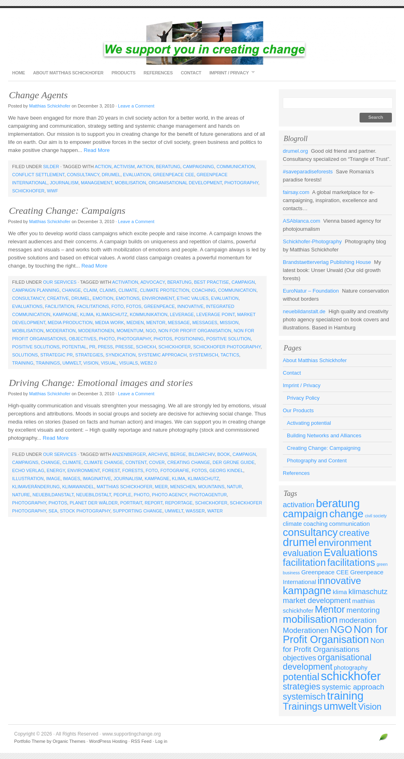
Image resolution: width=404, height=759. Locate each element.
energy (56, 470)
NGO (151, 330)
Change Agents (38, 95)
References (158, 72)
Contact (191, 72)
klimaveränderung (36, 486)
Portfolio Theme (29, 741)
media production (70, 322)
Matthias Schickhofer (49, 105)
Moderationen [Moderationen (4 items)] (305, 630)
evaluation (136, 174)
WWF (52, 190)
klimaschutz (111, 314)
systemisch (203, 354)
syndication (120, 354)
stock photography (85, 510)
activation (125, 282)
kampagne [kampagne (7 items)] (307, 590)
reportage (178, 502)
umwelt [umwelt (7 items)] (340, 706)
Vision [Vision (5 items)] (369, 707)
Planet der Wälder (93, 502)
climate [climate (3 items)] (292, 523)
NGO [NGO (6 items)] (341, 629)
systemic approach (162, 354)
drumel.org (295, 151)
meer (161, 486)
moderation (61, 330)
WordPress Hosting (108, 741)
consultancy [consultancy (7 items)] (310, 532)
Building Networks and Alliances (324, 435)
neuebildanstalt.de (304, 311)
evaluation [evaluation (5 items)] (302, 553)
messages (204, 322)
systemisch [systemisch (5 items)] (304, 697)
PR (92, 346)
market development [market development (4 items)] (317, 600)
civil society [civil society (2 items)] (376, 515)
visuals (128, 363)
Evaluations (27, 306)
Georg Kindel (226, 470)
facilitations (93, 306)
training (23, 363)
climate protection (164, 290)
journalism (64, 182)
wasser (195, 510)
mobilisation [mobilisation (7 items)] (310, 619)
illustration (28, 478)
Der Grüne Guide (234, 462)
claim (90, 290)
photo (107, 338)
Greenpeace (159, 306)
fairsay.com (296, 192)
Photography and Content (317, 461)
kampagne (65, 314)
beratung (168, 166)
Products (123, 72)
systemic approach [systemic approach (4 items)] (353, 687)
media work (109, 322)
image (53, 478)
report (153, 502)
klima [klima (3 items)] (340, 591)
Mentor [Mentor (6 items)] (330, 609)
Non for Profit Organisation (194, 330)
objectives (82, 338)
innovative (190, 306)
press (105, 346)
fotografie (174, 470)
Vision (90, 363)
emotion (103, 298)
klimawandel (78, 486)
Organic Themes (69, 741)
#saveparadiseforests (308, 172)
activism (124, 166)
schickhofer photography (227, 346)
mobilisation (130, 182)
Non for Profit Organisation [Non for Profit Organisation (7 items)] (335, 634)
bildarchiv (202, 454)
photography (241, 182)
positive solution (228, 338)
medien (135, 322)
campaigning (198, 166)
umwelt (72, 363)
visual (109, 363)
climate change (103, 462)
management (96, 182)
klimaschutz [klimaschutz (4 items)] (367, 591)
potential (74, 346)
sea (52, 510)
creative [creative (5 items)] (354, 533)
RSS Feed (141, 741)
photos (163, 338)
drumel (111, 174)
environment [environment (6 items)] (345, 542)
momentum (130, 330)
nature (21, 494)
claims (107, 290)
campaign (243, 282)
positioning (189, 338)
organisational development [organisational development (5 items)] (327, 662)
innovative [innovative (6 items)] (339, 580)
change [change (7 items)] (346, 513)
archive (158, 454)
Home (18, 72)
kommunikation (148, 314)
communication (236, 166)
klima (86, 314)
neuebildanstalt (53, 494)
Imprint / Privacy (230, 72)
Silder (51, 166)
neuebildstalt (93, 494)
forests (132, 470)
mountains (211, 486)
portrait (131, 502)
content (136, 462)
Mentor (155, 322)
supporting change (137, 510)
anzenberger (129, 454)
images (71, 478)
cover (157, 462)
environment (158, 298)
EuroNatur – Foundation (311, 291)
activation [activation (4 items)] (298, 504)
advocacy (152, 282)
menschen (183, 486)
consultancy (83, 174)
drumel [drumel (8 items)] (300, 542)
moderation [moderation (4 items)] (358, 620)
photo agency (169, 494)
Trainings (48, 363)
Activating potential (309, 423)
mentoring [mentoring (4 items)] (362, 610)
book (223, 454)
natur (234, 486)
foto (118, 306)
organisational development (185, 182)
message (179, 322)
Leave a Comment (136, 105)
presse (125, 346)
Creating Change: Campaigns (67, 210)
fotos (133, 306)
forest (111, 470)
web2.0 (149, 363)
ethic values (193, 298)
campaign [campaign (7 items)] (305, 513)
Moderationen (96, 330)
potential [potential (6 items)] (301, 676)
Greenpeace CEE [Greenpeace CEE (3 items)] (325, 572)
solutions (25, 354)
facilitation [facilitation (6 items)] (304, 562)
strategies (89, 354)
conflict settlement (38, 174)
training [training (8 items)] (345, 695)
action (103, 166)
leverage (182, 314)
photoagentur (208, 494)
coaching (203, 290)
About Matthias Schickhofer (68, 72)
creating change (188, 462)
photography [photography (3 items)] (350, 667)
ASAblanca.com (301, 221)
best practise (211, 282)
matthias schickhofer (124, 486)
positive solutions (35, 346)
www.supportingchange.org (202, 40)
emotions (128, 298)
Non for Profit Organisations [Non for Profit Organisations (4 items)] (333, 645)
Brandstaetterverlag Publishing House (327, 262)
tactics (230, 354)
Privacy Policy (303, 398)
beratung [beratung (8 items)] (338, 503)
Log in (161, 741)
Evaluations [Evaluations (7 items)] (350, 552)
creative (58, 298)
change (71, 290)
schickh (146, 346)
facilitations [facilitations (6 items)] (351, 562)
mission (229, 322)
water (215, 510)
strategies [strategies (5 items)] (301, 687)
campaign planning (35, 290)
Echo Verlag (28, 470)
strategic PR (56, 354)
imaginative (97, 478)
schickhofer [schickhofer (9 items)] (351, 676)
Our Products (298, 410)
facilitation (59, 306)
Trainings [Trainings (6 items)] (302, 706)
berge (178, 454)
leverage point (215, 314)
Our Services (59, 282)
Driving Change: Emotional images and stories (101, 382)
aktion (145, 166)
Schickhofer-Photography (312, 241)
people (122, 494)
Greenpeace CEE (173, 174)
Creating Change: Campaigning (323, 448)
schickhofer (28, 190)
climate (127, 290)
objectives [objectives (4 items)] (299, 658)
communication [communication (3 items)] (349, 523)
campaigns (25, 462)
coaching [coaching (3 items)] (315, 523)
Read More (96, 150)
